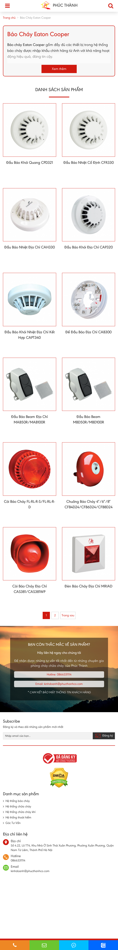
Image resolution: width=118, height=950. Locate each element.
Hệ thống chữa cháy (18, 806)
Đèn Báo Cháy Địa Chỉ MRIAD (88, 586)
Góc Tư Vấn (13, 823)
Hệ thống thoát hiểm (18, 817)
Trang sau (68, 615)
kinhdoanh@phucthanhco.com (63, 684)
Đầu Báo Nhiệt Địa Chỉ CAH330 (29, 247)
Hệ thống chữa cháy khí (20, 812)
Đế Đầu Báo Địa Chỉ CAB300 (88, 332)
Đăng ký (104, 736)
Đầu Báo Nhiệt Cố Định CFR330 (88, 162)
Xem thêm (59, 69)
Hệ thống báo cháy (17, 801)
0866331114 (64, 674)
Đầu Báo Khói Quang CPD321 (29, 162)
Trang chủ (9, 17)
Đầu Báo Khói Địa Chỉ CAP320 (88, 247)
